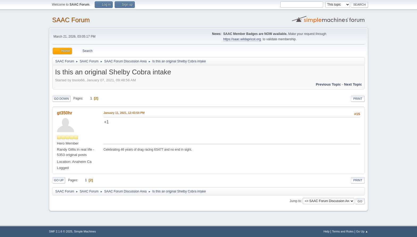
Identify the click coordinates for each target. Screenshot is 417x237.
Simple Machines (85, 231)
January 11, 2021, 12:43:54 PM (124, 112)
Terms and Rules (343, 231)
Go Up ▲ (362, 231)
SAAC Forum (71, 19)
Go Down (61, 98)
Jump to (295, 201)
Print (357, 98)
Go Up (59, 180)
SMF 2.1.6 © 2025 (60, 231)
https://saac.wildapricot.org (242, 39)
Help (327, 231)
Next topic (353, 84)
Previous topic (328, 84)
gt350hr (64, 113)
